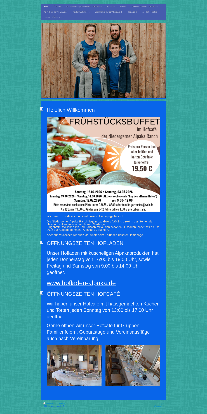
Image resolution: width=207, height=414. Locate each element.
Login (161, 403)
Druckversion (50, 403)
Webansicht (159, 406)
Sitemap (62, 403)
